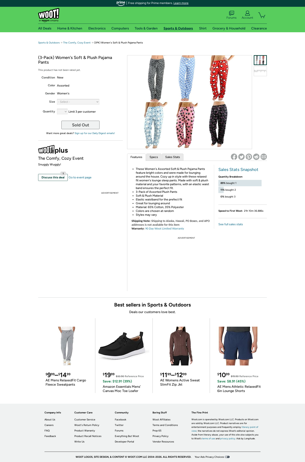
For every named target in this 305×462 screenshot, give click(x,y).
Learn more (181, 3)
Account (247, 15)
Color (51, 85)
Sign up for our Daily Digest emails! (95, 133)
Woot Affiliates (161, 419)
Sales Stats (172, 157)
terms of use (208, 438)
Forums (231, 15)
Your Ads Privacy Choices (209, 456)
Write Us (79, 441)
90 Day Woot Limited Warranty (164, 228)
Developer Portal (124, 441)
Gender (50, 93)
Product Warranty (84, 430)
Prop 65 (156, 430)
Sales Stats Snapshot (238, 169)
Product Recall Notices (87, 436)
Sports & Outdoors (49, 42)
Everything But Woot (127, 436)
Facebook (120, 419)
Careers (49, 425)
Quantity (49, 111)
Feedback (50, 436)
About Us (49, 419)
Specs (154, 157)
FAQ (47, 430)
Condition (48, 77)
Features (136, 157)
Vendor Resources (163, 441)
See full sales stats (230, 224)
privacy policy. (228, 438)
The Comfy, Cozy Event (77, 42)
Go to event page (80, 177)
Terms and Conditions (165, 425)
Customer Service (84, 419)
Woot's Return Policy (86, 425)
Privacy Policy (160, 436)
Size (52, 102)
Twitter (119, 425)
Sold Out (80, 124)
